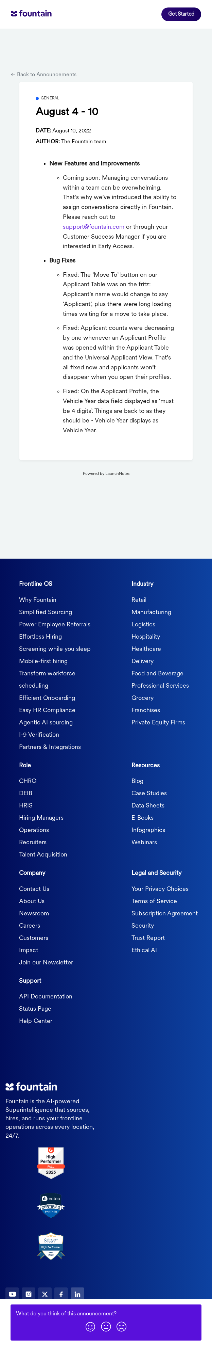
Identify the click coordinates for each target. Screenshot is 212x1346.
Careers (29, 926)
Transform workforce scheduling (47, 680)
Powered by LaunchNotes (106, 474)
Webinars (144, 842)
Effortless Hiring (40, 637)
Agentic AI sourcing (46, 723)
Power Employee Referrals (54, 625)
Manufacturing (151, 612)
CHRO (27, 781)
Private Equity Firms (158, 723)
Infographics (148, 830)
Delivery (142, 661)
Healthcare (146, 649)
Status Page (35, 1009)
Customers (33, 938)
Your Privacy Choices (160, 889)
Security (142, 926)
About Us (32, 901)
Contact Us (34, 889)
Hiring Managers (41, 818)
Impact (28, 950)
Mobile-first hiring (43, 661)
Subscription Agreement (164, 914)
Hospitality (145, 637)
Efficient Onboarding (47, 698)
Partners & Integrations (50, 747)
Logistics (143, 625)
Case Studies (149, 793)
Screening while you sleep (55, 649)
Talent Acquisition (43, 855)
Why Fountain (37, 600)
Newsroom (34, 914)
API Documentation (45, 997)
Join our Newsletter (46, 963)
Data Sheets (147, 806)
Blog (137, 781)
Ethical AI (144, 950)
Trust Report (148, 938)
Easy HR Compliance (47, 710)
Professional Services (160, 686)
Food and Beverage (157, 674)
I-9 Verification (39, 735)
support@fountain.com (93, 227)
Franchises (145, 710)
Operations (34, 830)
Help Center (35, 1021)
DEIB (25, 793)
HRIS (26, 806)
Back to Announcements (43, 75)
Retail (138, 600)
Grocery (142, 698)
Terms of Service (154, 901)
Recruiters (33, 842)
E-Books (142, 818)
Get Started (181, 14)
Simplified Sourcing (45, 612)
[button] (90, 1326)
